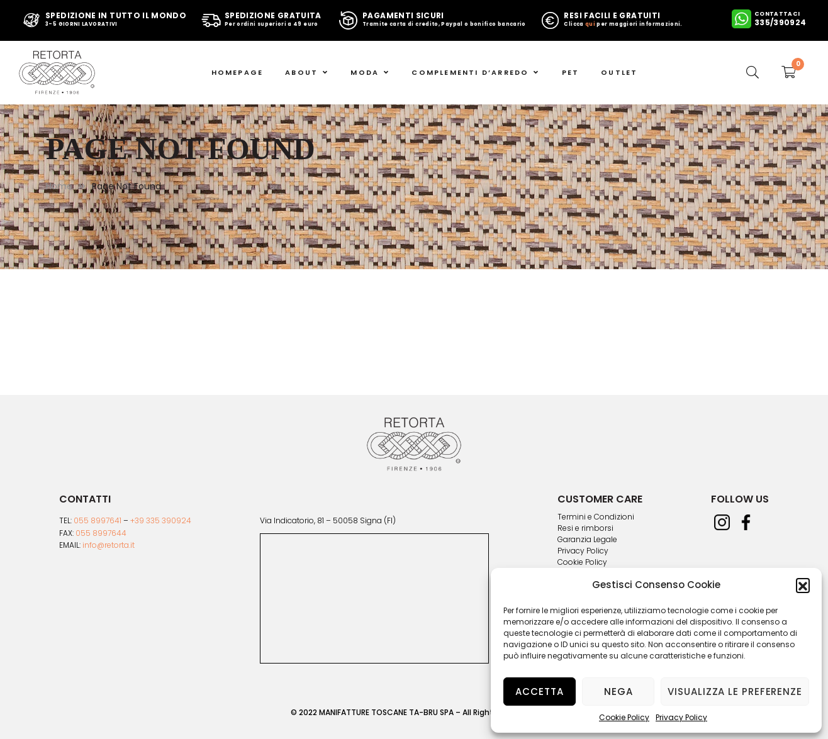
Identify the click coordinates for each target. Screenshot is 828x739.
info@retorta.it (108, 545)
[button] (803, 585)
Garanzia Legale (587, 539)
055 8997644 (101, 533)
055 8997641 (97, 520)
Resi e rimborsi (585, 528)
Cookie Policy (624, 717)
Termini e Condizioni (595, 517)
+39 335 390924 (160, 520)
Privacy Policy (681, 717)
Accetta (539, 691)
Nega (618, 691)
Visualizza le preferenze (735, 691)
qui (590, 24)
